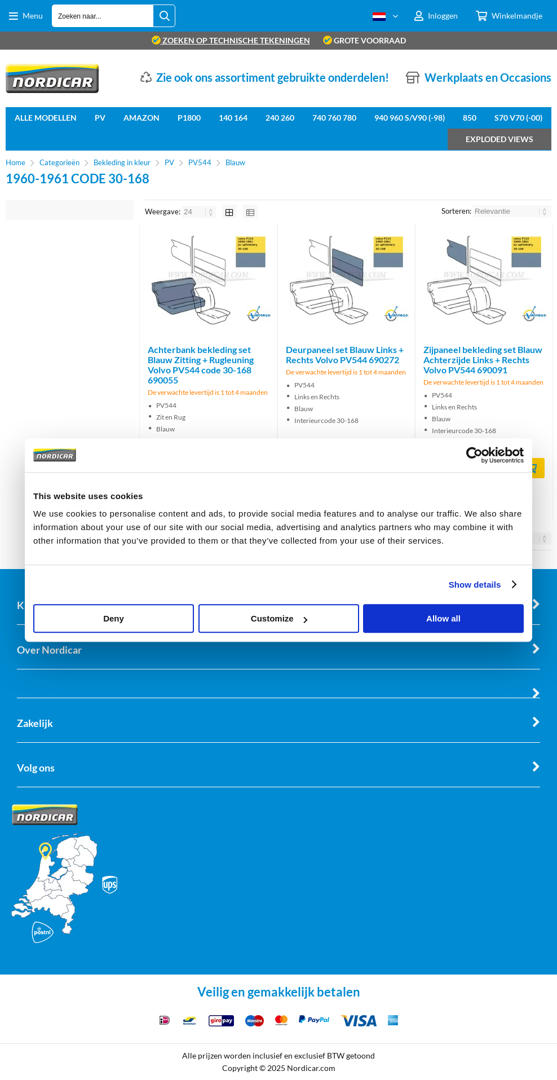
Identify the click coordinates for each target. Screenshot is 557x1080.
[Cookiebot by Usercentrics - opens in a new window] (474, 455)
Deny (113, 618)
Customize (279, 618)
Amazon (141, 117)
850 (469, 117)
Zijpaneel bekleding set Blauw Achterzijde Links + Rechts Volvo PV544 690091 (482, 359)
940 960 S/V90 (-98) (409, 117)
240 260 (280, 117)
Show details (475, 584)
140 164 (233, 117)
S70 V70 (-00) (518, 117)
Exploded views (499, 139)
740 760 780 (334, 117)
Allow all (443, 618)
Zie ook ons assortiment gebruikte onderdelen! (272, 77)
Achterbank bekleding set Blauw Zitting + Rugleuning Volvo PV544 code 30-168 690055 (201, 364)
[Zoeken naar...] (164, 16)
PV (100, 117)
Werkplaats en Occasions (488, 77)
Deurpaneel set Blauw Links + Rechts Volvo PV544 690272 (345, 354)
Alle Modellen (46, 117)
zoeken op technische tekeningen (231, 40)
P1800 (189, 117)
